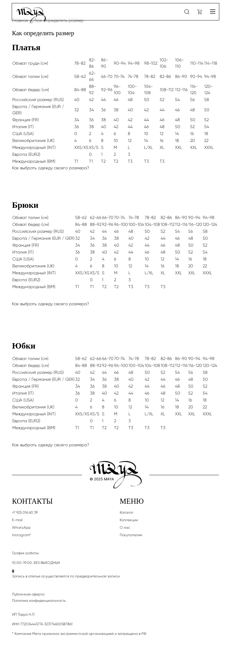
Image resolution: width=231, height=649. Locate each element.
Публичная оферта (28, 594)
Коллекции (129, 520)
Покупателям (131, 535)
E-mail (17, 520)
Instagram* (21, 535)
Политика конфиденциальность (39, 600)
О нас (125, 527)
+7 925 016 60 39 (25, 512)
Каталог (127, 512)
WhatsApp (21, 527)
